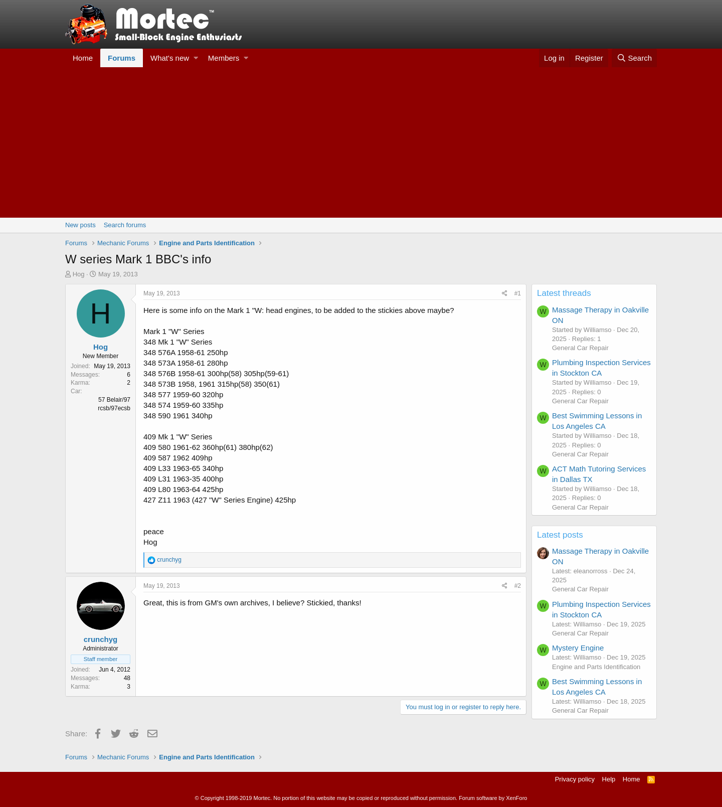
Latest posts (560, 535)
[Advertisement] (361, 142)
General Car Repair (580, 348)
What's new (169, 58)
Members (224, 58)
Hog (79, 274)
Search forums (125, 225)
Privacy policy (575, 779)
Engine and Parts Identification (596, 667)
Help (609, 779)
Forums (121, 58)
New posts (80, 225)
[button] (196, 58)
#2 (517, 585)
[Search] (634, 58)
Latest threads (564, 293)
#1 (517, 293)
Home (83, 58)
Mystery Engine (578, 647)
